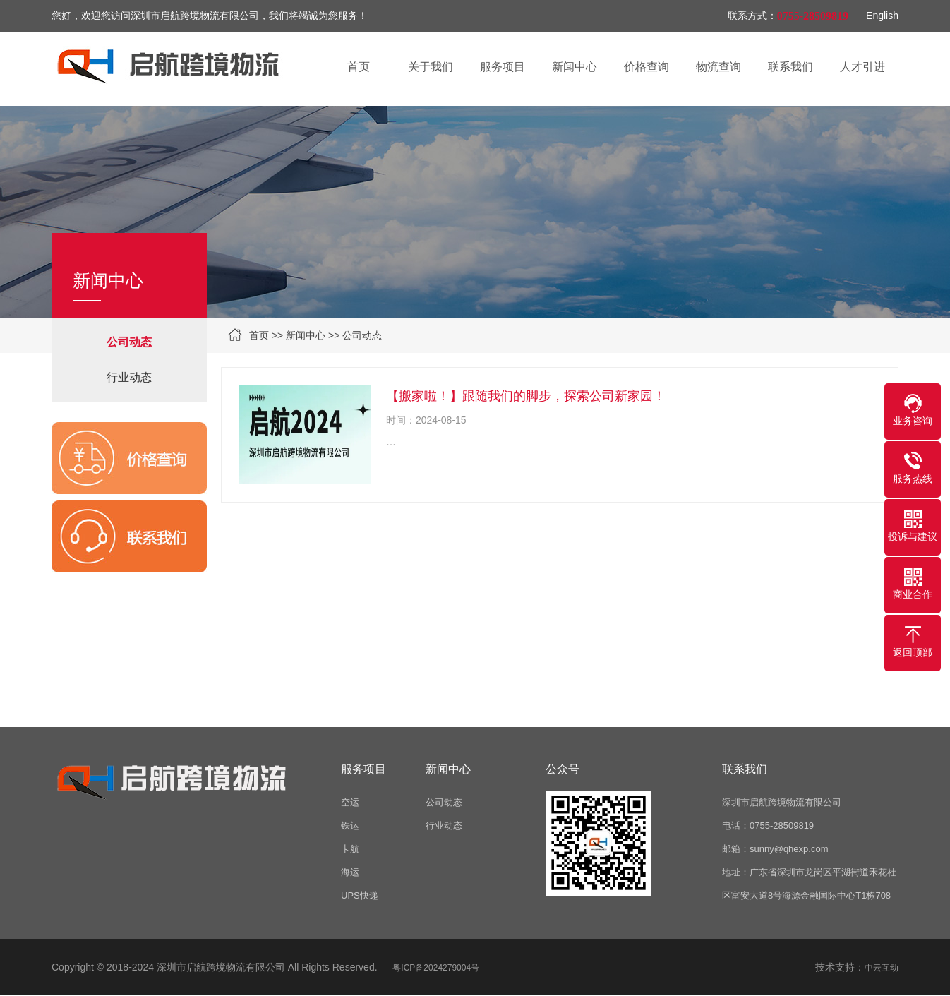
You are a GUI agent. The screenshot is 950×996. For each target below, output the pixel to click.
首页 (259, 335)
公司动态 (362, 335)
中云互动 (881, 968)
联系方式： (752, 15)
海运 (350, 872)
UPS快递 (359, 895)
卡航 (350, 849)
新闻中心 (305, 335)
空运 (350, 802)
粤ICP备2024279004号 (435, 968)
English (882, 15)
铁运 (350, 825)
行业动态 (129, 377)
